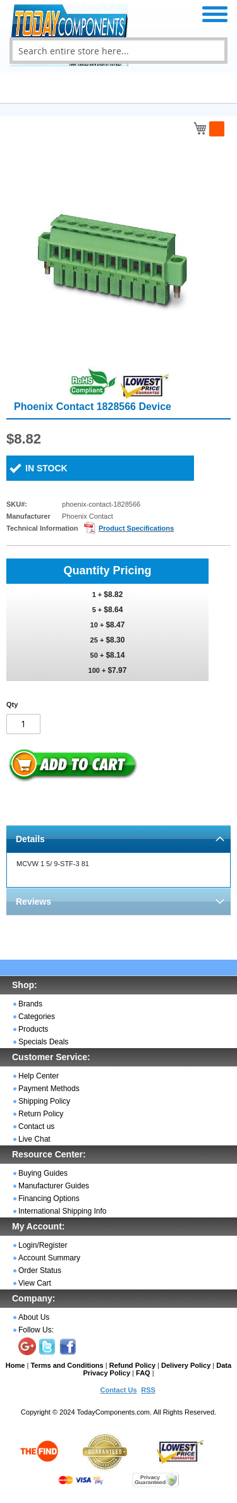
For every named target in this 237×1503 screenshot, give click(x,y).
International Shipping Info (62, 1211)
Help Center (38, 1075)
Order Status (39, 1270)
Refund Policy (132, 1365)
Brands (30, 1003)
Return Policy (40, 1113)
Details (30, 839)
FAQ (143, 1373)
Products (33, 1029)
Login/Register (42, 1245)
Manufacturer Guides (53, 1185)
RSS (148, 1390)
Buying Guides (43, 1173)
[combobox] (118, 50)
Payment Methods (49, 1088)
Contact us (36, 1126)
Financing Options (49, 1198)
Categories (36, 1016)
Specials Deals (43, 1041)
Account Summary (49, 1257)
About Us (33, 1317)
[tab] (118, 838)
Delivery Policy (185, 1365)
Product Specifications (136, 528)
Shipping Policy (44, 1101)
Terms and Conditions (66, 1365)
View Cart (34, 1283)
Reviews (33, 901)
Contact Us (118, 1390)
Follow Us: (36, 1329)
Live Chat (34, 1139)
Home (15, 1365)
